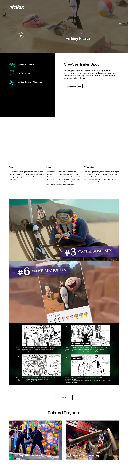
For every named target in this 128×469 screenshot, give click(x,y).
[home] (19, 7)
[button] (120, 24)
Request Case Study (73, 86)
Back (64, 397)
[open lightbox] (21, 35)
